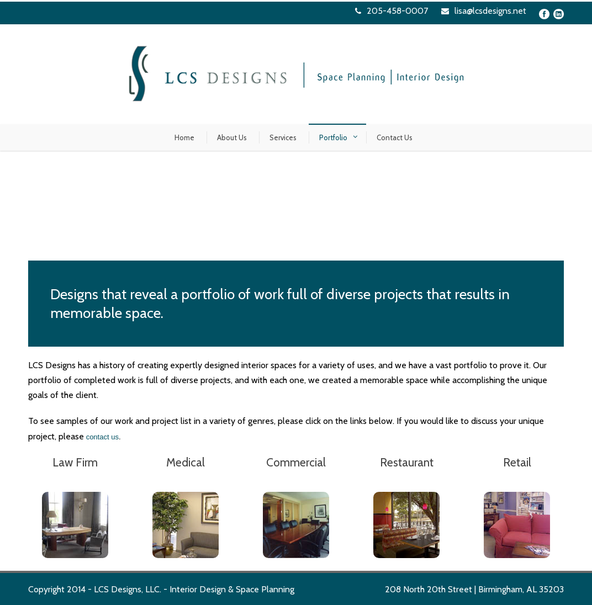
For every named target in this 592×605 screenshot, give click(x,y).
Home (184, 137)
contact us (102, 437)
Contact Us (395, 137)
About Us (232, 137)
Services (283, 137)
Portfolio (333, 137)
